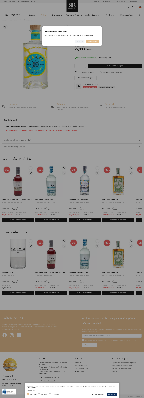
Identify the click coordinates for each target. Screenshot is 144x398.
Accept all (111, 394)
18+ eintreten (92, 41)
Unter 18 (80, 41)
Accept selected (98, 394)
